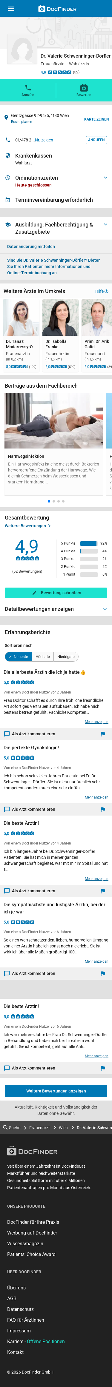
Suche (11, 1127)
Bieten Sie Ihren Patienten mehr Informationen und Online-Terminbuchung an (54, 266)
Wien (63, 1127)
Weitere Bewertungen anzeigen (56, 1091)
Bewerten (83, 90)
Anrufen (28, 90)
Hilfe (101, 291)
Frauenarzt (39, 1127)
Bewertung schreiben (61, 592)
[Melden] (104, 734)
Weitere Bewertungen (27, 526)
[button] (49, 501)
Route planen (21, 122)
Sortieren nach (19, 645)
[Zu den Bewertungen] (60, 72)
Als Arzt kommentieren (29, 734)
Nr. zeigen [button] (44, 140)
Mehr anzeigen (96, 722)
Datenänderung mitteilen (31, 246)
